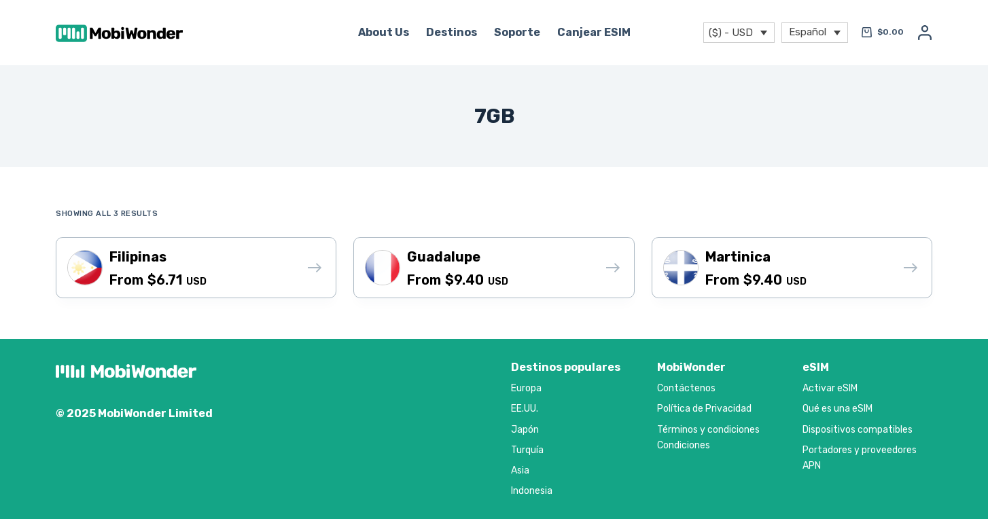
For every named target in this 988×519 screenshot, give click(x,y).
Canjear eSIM (594, 32)
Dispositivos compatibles (857, 429)
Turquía (527, 450)
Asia (520, 470)
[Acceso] (924, 32)
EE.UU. (524, 408)
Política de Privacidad (704, 408)
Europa (526, 388)
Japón (525, 429)
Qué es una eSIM (837, 408)
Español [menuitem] (807, 31)
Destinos (451, 32)
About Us (383, 32)
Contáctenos (686, 388)
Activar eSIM (830, 388)
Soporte (517, 32)
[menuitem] (814, 32)
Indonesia (531, 491)
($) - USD (731, 32)
